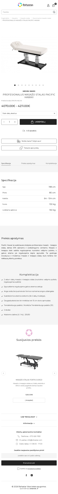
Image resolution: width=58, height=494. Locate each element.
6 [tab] (32, 85)
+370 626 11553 (34, 436)
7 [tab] (36, 85)
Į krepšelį (40, 122)
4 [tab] (25, 85)
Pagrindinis (5, 18)
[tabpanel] (29, 55)
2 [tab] (18, 85)
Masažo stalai (25, 18)
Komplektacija (51, 163)
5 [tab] (29, 85)
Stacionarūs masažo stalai (42, 18)
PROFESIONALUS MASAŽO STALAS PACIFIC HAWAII (21, 20)
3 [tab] (22, 85)
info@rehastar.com (34, 440)
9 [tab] (43, 85)
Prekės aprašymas (28, 163)
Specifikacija (6, 163)
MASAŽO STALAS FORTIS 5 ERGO (29, 380)
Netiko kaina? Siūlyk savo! (31, 141)
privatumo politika (34, 468)
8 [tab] (39, 85)
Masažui (15, 18)
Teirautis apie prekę (31, 148)
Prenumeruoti (29, 463)
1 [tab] (15, 85)
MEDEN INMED (29, 91)
